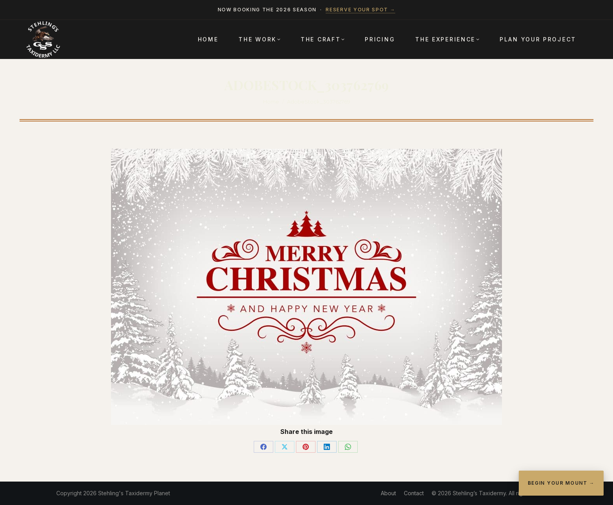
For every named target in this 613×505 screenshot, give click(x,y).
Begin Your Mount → (561, 483)
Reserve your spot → (360, 9)
